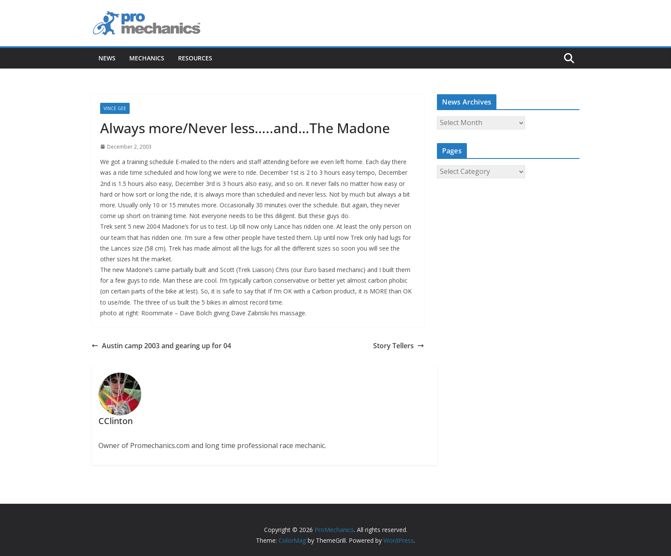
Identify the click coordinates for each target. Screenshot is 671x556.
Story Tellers (398, 345)
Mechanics (146, 58)
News (107, 58)
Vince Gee (115, 108)
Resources (195, 58)
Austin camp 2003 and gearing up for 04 (161, 345)
